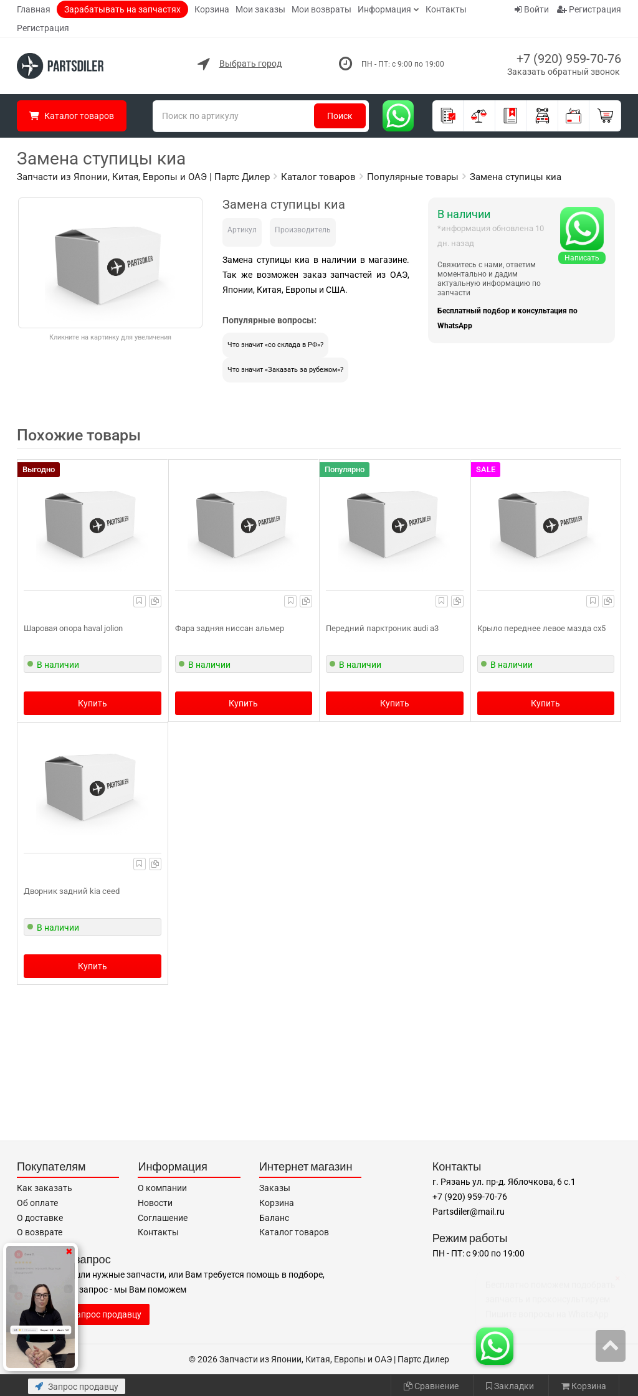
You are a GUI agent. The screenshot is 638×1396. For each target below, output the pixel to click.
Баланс (274, 1218)
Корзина (211, 9)
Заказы (274, 1188)
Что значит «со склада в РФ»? (275, 345)
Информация (384, 9)
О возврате (39, 1232)
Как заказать (44, 1188)
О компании (162, 1188)
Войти (532, 9)
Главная (33, 9)
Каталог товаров (294, 1232)
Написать (581, 258)
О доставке (40, 1218)
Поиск (340, 116)
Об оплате (37, 1203)
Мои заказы (260, 9)
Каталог (71, 116)
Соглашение (163, 1218)
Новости (155, 1203)
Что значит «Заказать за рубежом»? (285, 370)
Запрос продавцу (76, 1387)
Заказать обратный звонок (563, 72)
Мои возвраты (321, 9)
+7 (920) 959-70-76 (569, 58)
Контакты (446, 9)
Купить (92, 703)
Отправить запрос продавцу (83, 1314)
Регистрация (43, 28)
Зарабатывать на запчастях (122, 9)
